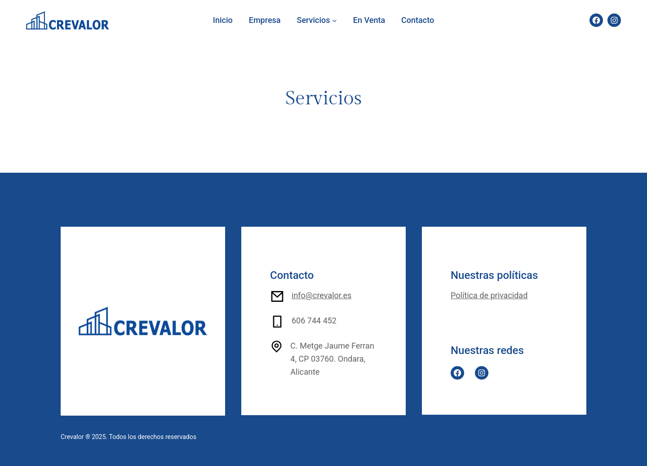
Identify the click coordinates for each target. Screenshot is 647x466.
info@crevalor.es (321, 295)
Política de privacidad (489, 295)
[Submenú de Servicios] (334, 20)
